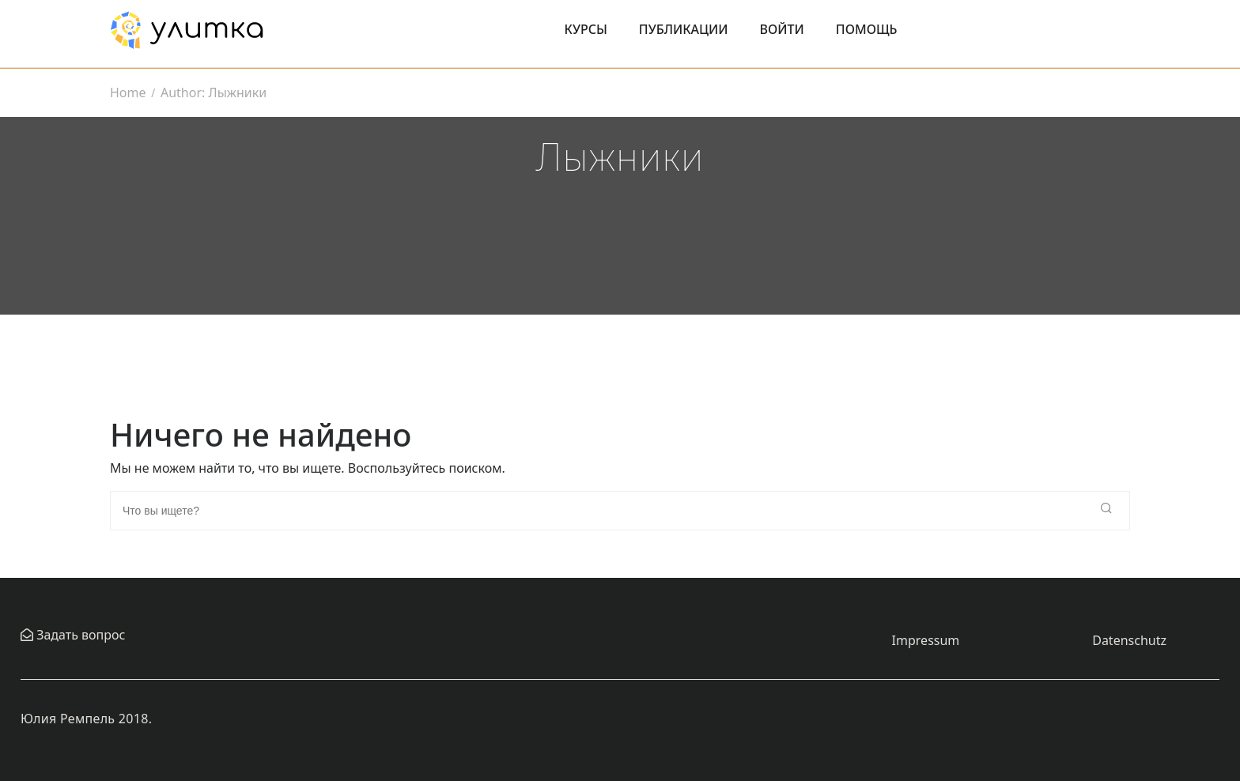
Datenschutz (1129, 640)
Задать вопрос (79, 634)
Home (128, 92)
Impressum (926, 640)
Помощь (867, 29)
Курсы (586, 29)
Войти (782, 29)
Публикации (683, 29)
